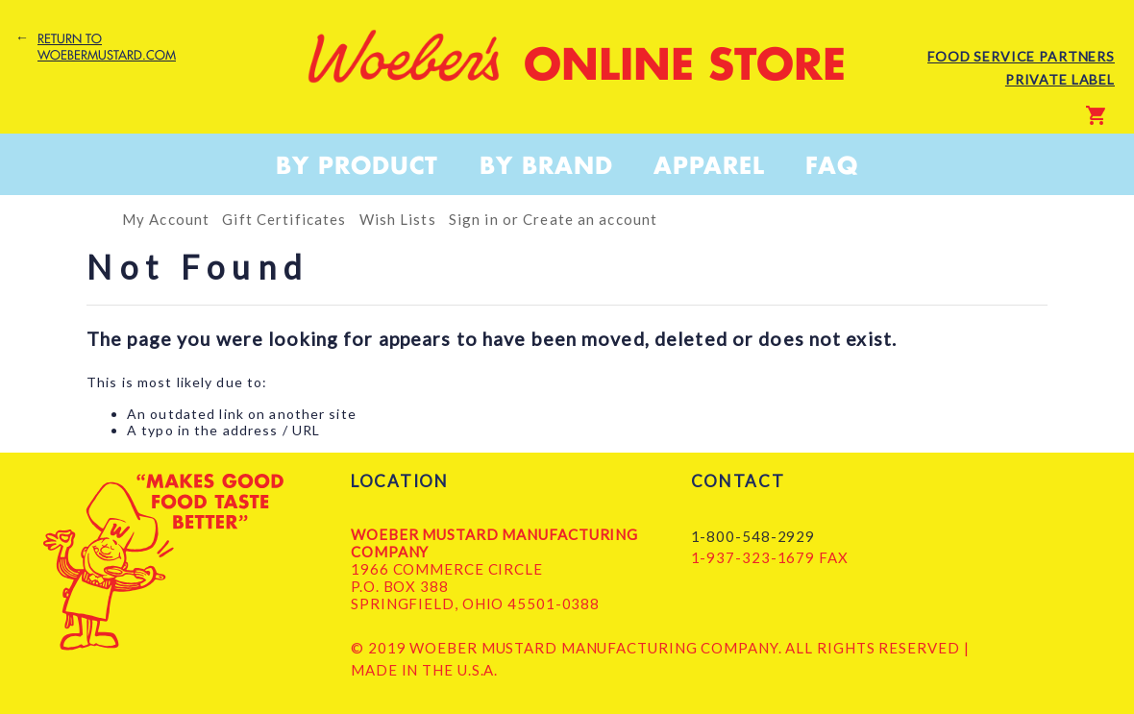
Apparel (709, 165)
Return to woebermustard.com (106, 47)
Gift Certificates (284, 219)
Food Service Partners (1021, 56)
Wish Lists (397, 219)
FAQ (831, 165)
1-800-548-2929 (753, 536)
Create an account (590, 219)
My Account (166, 219)
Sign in (474, 219)
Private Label (1060, 79)
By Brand (546, 165)
